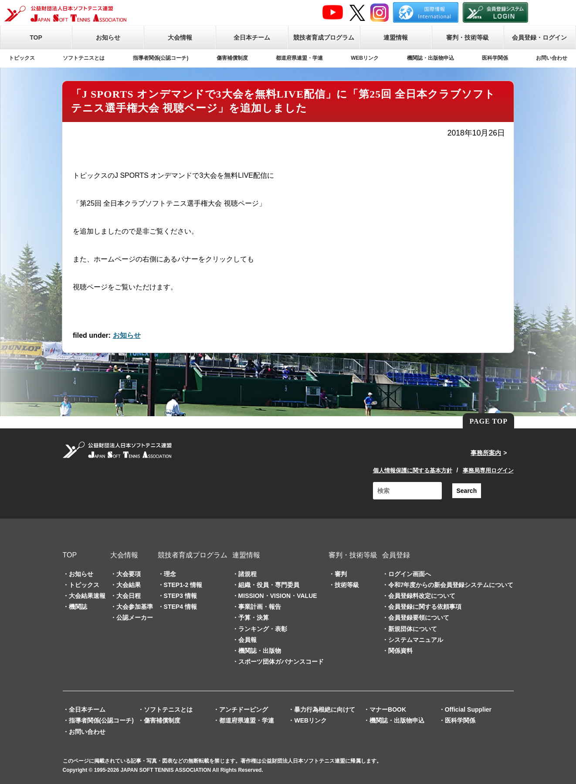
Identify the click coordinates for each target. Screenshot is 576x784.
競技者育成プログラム (323, 37)
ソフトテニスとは (84, 58)
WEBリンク (365, 58)
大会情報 (180, 37)
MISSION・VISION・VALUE (277, 595)
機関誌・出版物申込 (430, 58)
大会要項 (128, 573)
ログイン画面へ (409, 573)
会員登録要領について (418, 617)
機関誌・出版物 (259, 650)
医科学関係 (495, 58)
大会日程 (128, 595)
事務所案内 (486, 452)
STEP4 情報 (180, 606)
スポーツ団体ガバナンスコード (281, 661)
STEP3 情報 (180, 595)
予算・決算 (253, 617)
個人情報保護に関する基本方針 (412, 470)
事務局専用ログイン (488, 470)
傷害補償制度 (232, 58)
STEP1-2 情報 (183, 584)
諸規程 (247, 573)
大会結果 (128, 584)
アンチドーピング (243, 709)
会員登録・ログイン (539, 37)
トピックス (22, 58)
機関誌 (78, 606)
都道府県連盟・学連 (299, 58)
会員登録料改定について (421, 595)
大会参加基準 (134, 606)
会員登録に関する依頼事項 (424, 606)
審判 (341, 573)
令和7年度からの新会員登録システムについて (451, 584)
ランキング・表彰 (262, 628)
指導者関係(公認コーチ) (161, 58)
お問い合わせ (551, 58)
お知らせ (108, 37)
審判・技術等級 (467, 37)
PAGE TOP (488, 421)
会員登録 (396, 555)
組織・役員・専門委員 (268, 584)
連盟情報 (395, 37)
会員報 (247, 639)
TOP (36, 37)
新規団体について (412, 628)
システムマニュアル (415, 639)
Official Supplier (468, 709)
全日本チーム (252, 37)
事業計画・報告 (259, 606)
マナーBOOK (387, 709)
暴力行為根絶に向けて (324, 709)
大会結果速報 (87, 595)
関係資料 (400, 650)
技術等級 (347, 584)
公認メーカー (134, 617)
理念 (170, 573)
